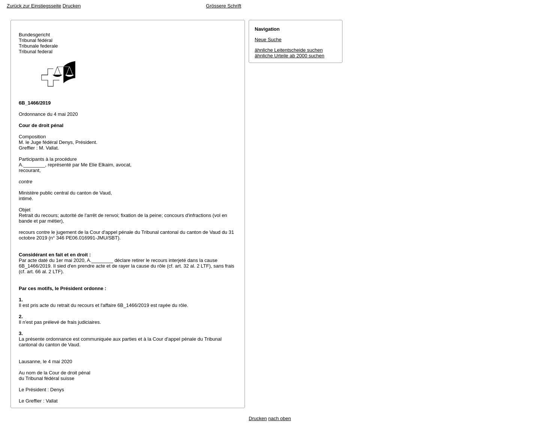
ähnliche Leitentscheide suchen (289, 50)
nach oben (279, 418)
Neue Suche (268, 39)
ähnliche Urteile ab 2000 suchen (289, 55)
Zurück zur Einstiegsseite (34, 6)
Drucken (72, 6)
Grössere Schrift (223, 6)
